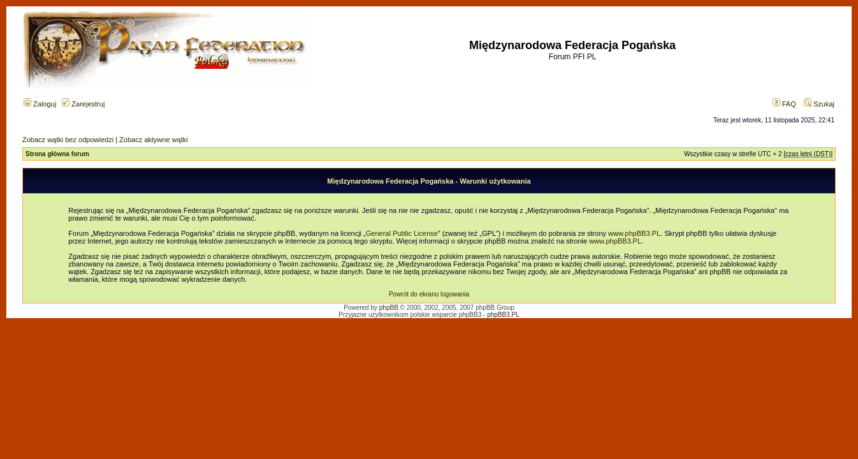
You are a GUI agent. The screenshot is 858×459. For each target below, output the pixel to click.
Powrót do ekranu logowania (429, 294)
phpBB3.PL (503, 314)
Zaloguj (40, 104)
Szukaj (819, 104)
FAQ (784, 104)
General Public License (402, 233)
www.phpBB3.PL (634, 233)
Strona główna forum (57, 153)
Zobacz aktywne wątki (153, 139)
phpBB (388, 307)
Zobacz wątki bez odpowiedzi (67, 139)
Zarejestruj (83, 104)
